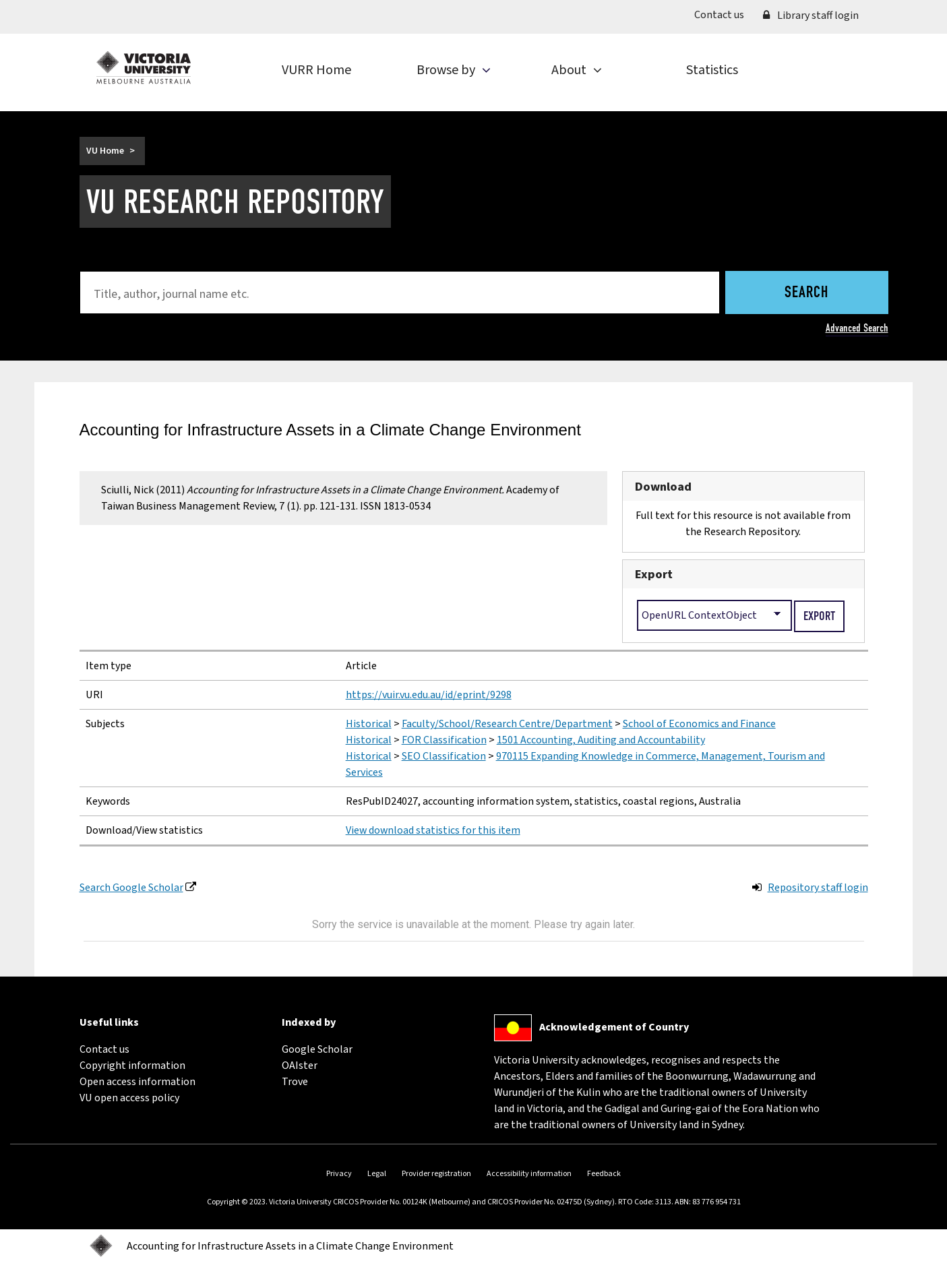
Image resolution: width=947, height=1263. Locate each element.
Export (654, 574)
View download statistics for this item (433, 830)
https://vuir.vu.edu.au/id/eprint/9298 (429, 694)
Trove (295, 1081)
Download (663, 486)
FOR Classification (444, 740)
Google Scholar (317, 1049)
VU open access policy (129, 1097)
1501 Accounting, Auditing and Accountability (601, 740)
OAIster (299, 1065)
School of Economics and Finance (699, 723)
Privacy (339, 1173)
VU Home (105, 151)
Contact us (724, 14)
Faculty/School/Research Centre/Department (507, 723)
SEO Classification (444, 756)
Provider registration (436, 1173)
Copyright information (132, 1065)
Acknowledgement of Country (614, 1027)
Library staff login (811, 15)
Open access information (137, 1081)
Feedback (604, 1173)
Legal (376, 1173)
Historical (369, 723)
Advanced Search (857, 327)
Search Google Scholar (131, 887)
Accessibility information (529, 1173)
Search (806, 293)
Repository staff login (818, 887)
